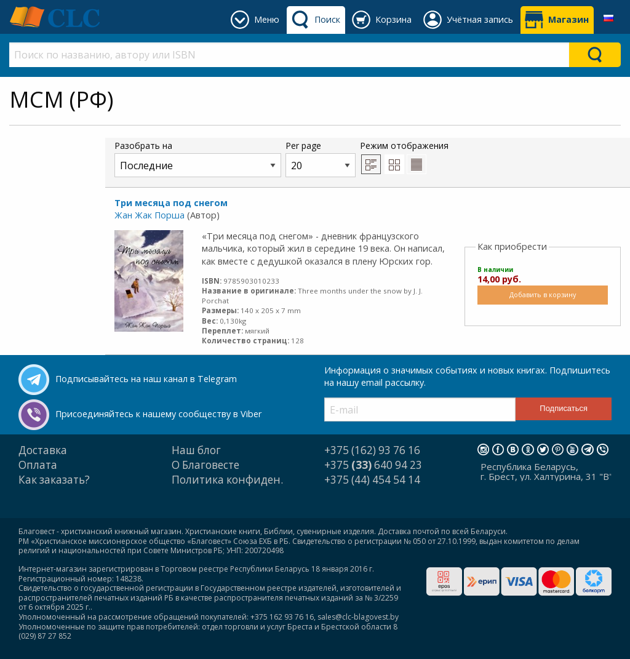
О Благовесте (205, 465)
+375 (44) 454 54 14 (372, 480)
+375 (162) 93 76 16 (372, 450)
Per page (320, 158)
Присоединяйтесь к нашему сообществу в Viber (158, 414)
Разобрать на (197, 158)
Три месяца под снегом (171, 203)
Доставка (42, 450)
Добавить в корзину (542, 294)
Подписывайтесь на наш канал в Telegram (146, 379)
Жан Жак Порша (149, 215)
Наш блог (196, 450)
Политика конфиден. (227, 480)
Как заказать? (54, 480)
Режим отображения (404, 157)
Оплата (37, 465)
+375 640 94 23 (373, 465)
